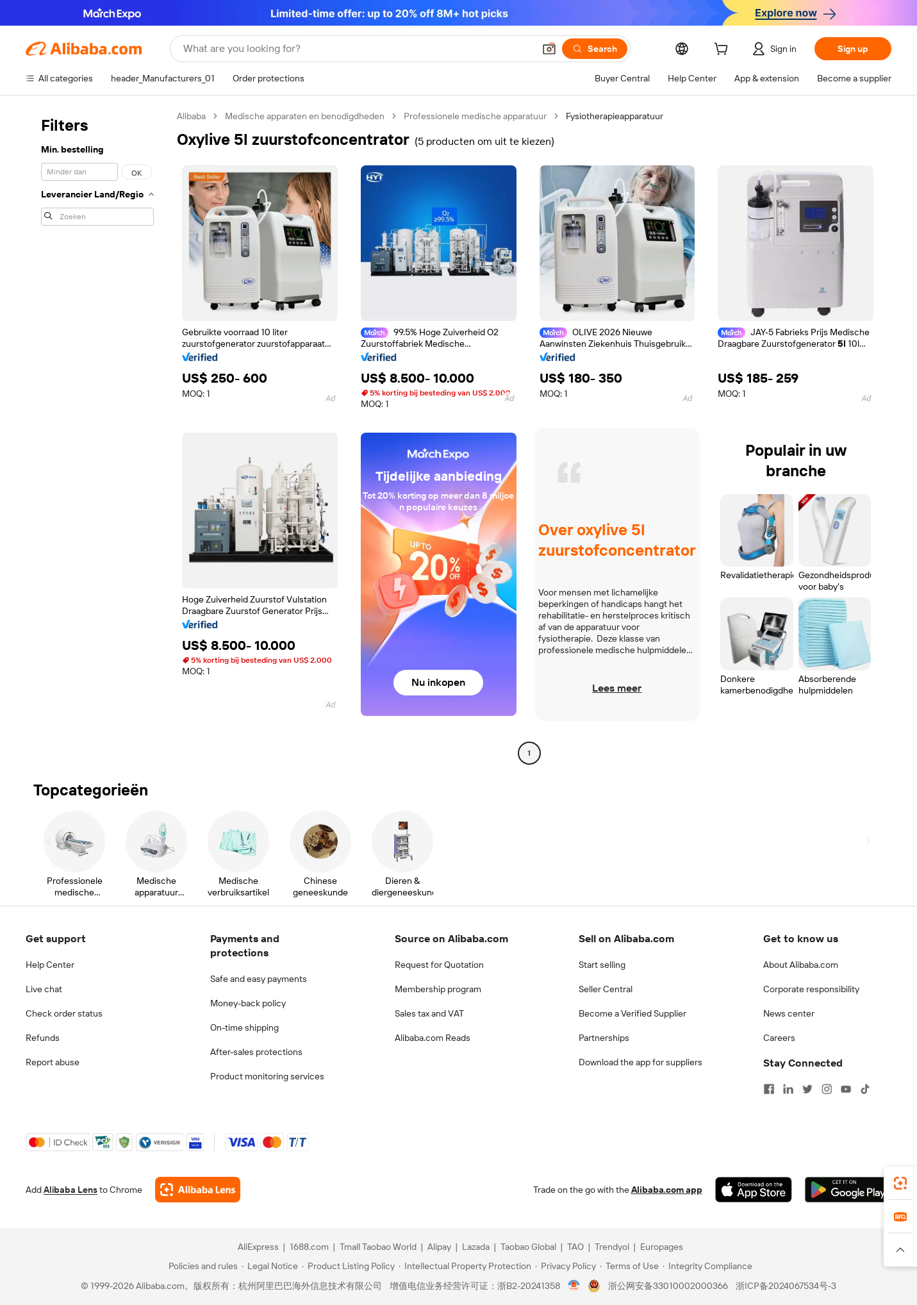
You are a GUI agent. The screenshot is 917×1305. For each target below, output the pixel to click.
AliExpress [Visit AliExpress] (258, 1247)
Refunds (43, 1038)
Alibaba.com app (666, 1189)
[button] (549, 48)
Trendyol (612, 1247)
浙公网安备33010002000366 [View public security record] (668, 1286)
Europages (661, 1247)
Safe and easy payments (258, 979)
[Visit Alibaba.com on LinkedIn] (788, 1089)
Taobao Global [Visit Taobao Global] (528, 1247)
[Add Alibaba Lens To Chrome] (197, 1189)
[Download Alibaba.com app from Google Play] (848, 1189)
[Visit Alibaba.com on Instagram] (826, 1089)
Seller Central (605, 989)
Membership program (438, 989)
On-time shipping (244, 1027)
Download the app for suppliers (640, 1062)
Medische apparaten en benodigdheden (304, 116)
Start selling (602, 965)
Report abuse (52, 1062)
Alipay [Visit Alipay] (439, 1247)
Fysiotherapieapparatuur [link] (614, 116)
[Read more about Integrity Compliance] (707, 1266)
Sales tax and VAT (429, 1013)
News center (788, 1013)
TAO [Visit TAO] (575, 1247)
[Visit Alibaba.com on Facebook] (769, 1089)
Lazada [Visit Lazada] (476, 1247)
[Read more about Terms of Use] (629, 1266)
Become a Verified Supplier (632, 1013)
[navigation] (97, 436)
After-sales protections (256, 1052)
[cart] (723, 51)
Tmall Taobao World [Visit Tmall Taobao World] (378, 1247)
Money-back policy (248, 1003)
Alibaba (191, 116)
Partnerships (604, 1038)
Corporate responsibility (811, 989)
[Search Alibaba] (357, 49)
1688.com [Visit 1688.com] (309, 1247)
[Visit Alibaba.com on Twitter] (807, 1089)
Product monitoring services (267, 1076)
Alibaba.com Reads (432, 1038)
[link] (900, 1183)
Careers (779, 1038)
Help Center (50, 965)
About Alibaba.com (800, 965)
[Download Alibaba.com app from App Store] (753, 1189)
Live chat (44, 989)
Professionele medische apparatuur (475, 116)
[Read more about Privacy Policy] (565, 1266)
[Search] (594, 48)
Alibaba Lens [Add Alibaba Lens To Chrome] (70, 1189)
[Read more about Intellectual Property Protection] (465, 1266)
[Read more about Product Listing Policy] (348, 1266)
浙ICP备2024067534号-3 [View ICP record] (786, 1286)
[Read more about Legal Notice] (270, 1266)
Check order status (64, 1013)
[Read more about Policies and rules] (201, 1266)
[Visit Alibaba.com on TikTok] (865, 1089)
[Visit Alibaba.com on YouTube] (846, 1089)
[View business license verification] (574, 1285)
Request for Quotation (439, 965)
